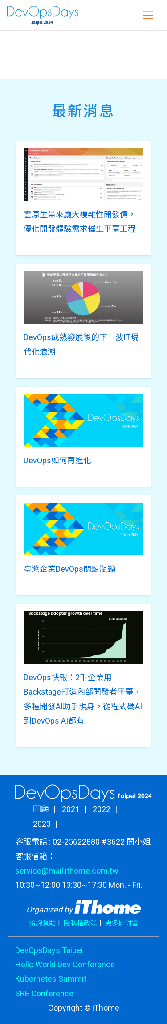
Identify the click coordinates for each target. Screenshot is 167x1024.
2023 (42, 823)
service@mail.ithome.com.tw (66, 870)
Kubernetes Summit (50, 978)
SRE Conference (44, 993)
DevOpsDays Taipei (49, 950)
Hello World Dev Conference (65, 964)
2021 (71, 809)
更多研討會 (121, 923)
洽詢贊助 (42, 923)
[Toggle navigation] (148, 15)
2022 (101, 809)
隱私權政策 (80, 923)
